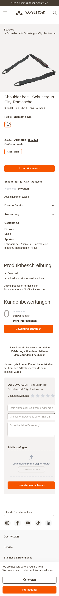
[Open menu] (5, 12)
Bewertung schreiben (28, 329)
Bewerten (23, 189)
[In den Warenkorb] (29, 168)
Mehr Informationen (25, 320)
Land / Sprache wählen (19, 512)
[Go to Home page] (30, 12)
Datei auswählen (31, 469)
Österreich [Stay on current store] (29, 579)
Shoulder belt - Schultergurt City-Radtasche (31, 33)
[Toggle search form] (54, 12)
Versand (40, 108)
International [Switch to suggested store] (29, 589)
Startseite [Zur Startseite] (9, 29)
